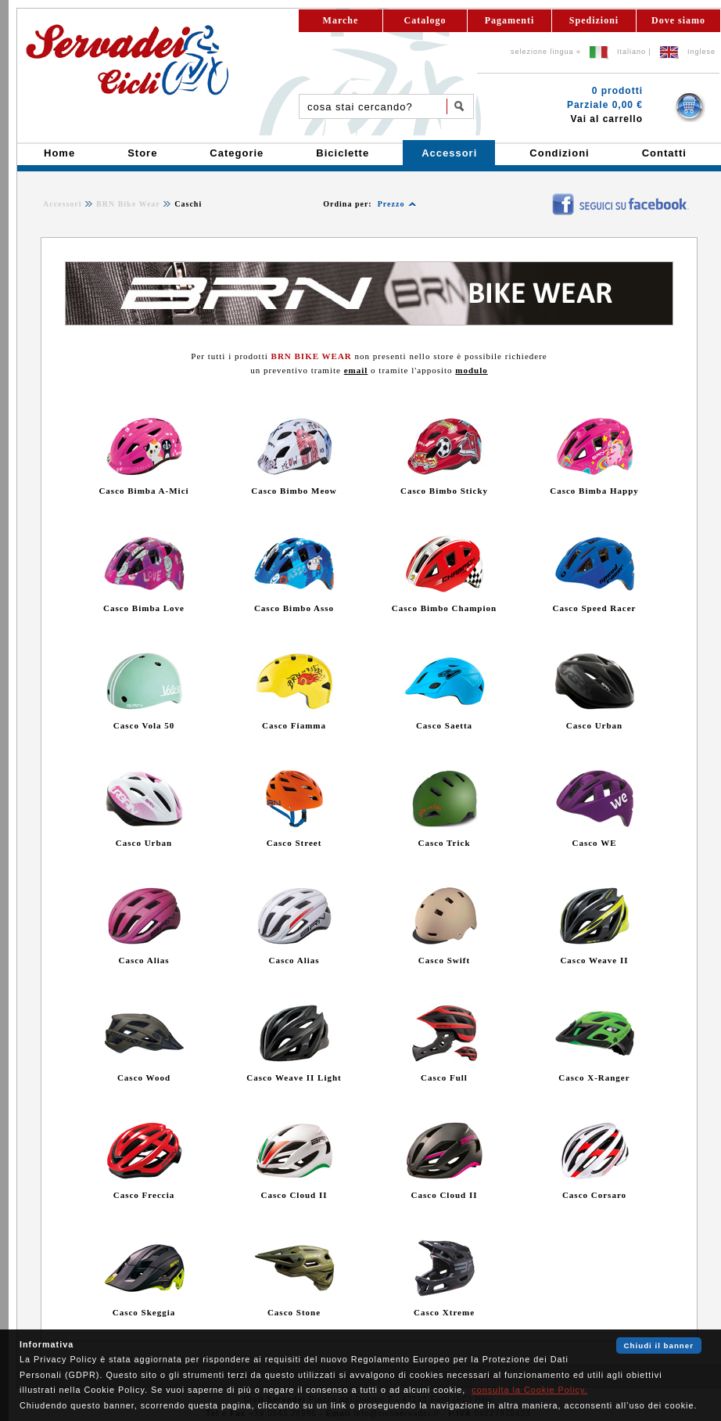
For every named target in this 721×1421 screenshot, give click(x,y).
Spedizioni (594, 20)
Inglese (701, 52)
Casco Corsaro (594, 1195)
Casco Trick (444, 842)
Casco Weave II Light (294, 1077)
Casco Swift (444, 960)
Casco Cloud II (294, 1195)
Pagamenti (510, 20)
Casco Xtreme (444, 1312)
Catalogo (425, 20)
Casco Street (294, 842)
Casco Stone (294, 1312)
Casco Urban (594, 725)
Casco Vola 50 (143, 725)
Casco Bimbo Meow (294, 490)
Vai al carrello (607, 118)
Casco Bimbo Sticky (444, 490)
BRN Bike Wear (128, 204)
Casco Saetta (444, 725)
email (356, 370)
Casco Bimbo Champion (444, 608)
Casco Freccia (143, 1195)
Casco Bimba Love (144, 608)
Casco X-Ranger (594, 1077)
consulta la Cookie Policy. (529, 1389)
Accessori (62, 204)
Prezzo (391, 204)
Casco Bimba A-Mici (143, 490)
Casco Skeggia (144, 1312)
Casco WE (594, 842)
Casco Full (444, 1077)
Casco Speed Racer (595, 608)
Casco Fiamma (294, 725)
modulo (471, 370)
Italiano (631, 52)
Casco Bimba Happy (594, 490)
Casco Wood (143, 1077)
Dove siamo (678, 20)
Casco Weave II (594, 960)
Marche (341, 20)
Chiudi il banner (659, 1345)
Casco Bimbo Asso (294, 608)
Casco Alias (143, 960)
